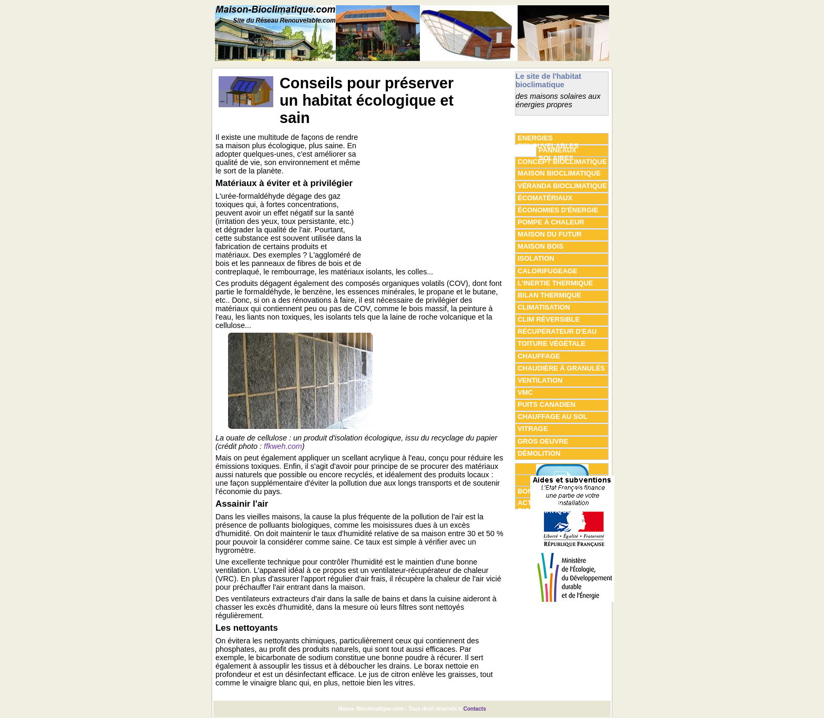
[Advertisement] (437, 198)
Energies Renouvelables (548, 139)
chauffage (539, 356)
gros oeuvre (543, 441)
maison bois (540, 246)
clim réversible (549, 319)
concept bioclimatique (562, 162)
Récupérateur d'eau (557, 331)
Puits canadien (546, 404)
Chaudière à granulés (561, 368)
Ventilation (540, 380)
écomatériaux (545, 198)
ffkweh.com (283, 446)
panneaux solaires (557, 151)
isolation (536, 258)
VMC (525, 392)
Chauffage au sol (553, 416)
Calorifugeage (548, 271)
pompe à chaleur (551, 222)
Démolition (539, 453)
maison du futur (550, 234)
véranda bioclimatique (562, 186)
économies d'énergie (558, 210)
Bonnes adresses (552, 491)
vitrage (533, 429)
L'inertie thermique (555, 283)
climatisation (544, 307)
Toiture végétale (551, 343)
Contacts (475, 709)
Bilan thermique (549, 295)
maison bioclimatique (559, 173)
